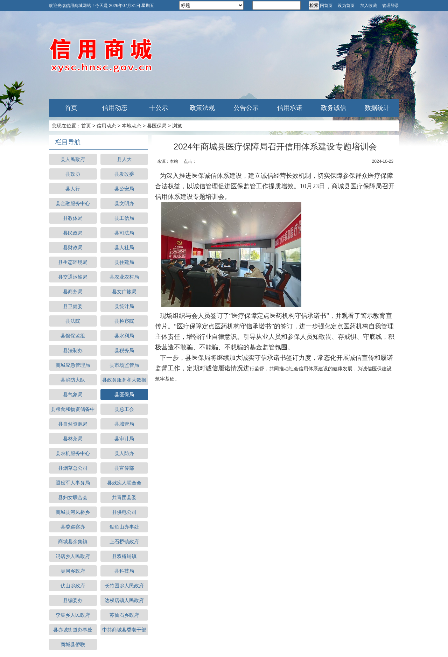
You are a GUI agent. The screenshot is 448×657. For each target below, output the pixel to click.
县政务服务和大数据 (124, 380)
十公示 (158, 107)
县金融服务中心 (73, 203)
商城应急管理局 (73, 365)
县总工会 (124, 409)
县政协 (72, 174)
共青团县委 (124, 497)
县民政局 (73, 233)
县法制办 (73, 350)
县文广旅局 (124, 291)
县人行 (72, 188)
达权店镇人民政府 (124, 600)
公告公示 (246, 107)
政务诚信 (333, 107)
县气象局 (73, 394)
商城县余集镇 (73, 541)
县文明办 (124, 203)
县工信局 (124, 218)
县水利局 (124, 335)
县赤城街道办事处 (72, 629)
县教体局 (73, 218)
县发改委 (124, 174)
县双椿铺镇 (124, 556)
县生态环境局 (73, 262)
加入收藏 (368, 5)
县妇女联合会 (73, 497)
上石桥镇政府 (124, 541)
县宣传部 (124, 468)
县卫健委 (73, 306)
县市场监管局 (124, 365)
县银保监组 (73, 335)
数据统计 (377, 107)
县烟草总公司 (73, 468)
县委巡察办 (73, 527)
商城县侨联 (73, 644)
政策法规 (202, 107)
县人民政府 (73, 159)
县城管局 (124, 424)
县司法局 (124, 233)
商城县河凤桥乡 (73, 512)
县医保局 (157, 125)
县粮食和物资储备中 (73, 409)
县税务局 (124, 350)
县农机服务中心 (73, 453)
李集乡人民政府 (73, 615)
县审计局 (124, 438)
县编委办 (73, 600)
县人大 (124, 159)
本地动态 (131, 125)
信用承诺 (289, 107)
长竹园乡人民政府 (124, 585)
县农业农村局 (124, 277)
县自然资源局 (73, 424)
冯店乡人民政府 (73, 556)
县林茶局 (73, 438)
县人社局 (124, 247)
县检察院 (124, 321)
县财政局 (73, 247)
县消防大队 (73, 380)
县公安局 (124, 188)
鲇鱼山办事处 (124, 527)
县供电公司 (124, 512)
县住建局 (124, 262)
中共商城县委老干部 (124, 629)
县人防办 (124, 453)
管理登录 (390, 5)
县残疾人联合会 (124, 482)
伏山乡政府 (73, 585)
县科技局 (124, 571)
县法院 (72, 321)
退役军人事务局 (73, 482)
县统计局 (124, 306)
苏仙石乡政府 (124, 615)
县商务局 (73, 291)
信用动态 (114, 107)
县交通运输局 (73, 277)
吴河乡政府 (73, 571)
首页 (71, 107)
